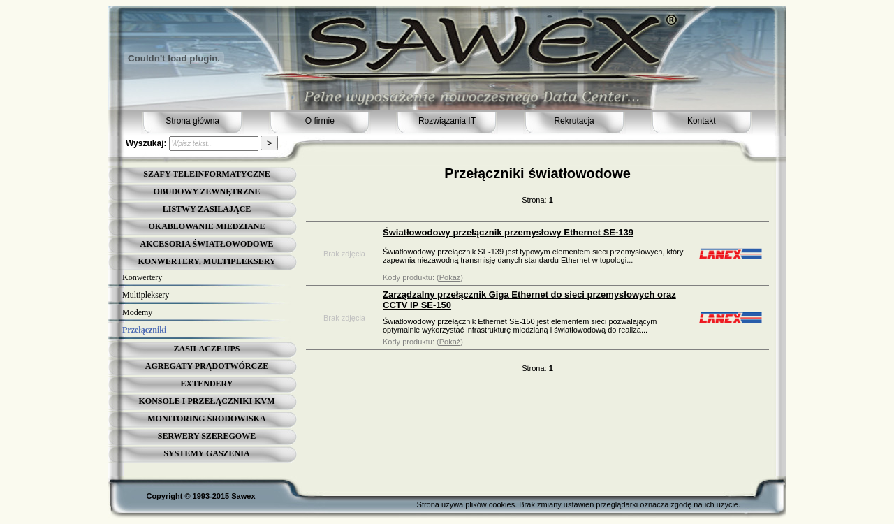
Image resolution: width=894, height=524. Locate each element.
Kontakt (701, 121)
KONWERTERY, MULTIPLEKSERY (206, 261)
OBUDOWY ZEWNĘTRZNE (206, 191)
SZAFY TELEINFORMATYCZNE (206, 174)
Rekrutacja (574, 121)
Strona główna (192, 121)
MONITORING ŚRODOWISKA (206, 418)
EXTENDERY (207, 383)
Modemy (137, 312)
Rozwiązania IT (447, 121)
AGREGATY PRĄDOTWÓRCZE (206, 366)
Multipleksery (145, 295)
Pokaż (450, 277)
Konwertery (142, 277)
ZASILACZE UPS (206, 349)
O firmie (320, 121)
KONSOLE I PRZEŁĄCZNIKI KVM (206, 401)
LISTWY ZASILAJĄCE (207, 209)
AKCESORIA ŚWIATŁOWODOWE (207, 244)
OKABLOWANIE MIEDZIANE (206, 226)
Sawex (243, 496)
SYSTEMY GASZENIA (206, 453)
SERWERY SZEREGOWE (207, 436)
